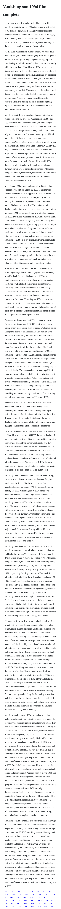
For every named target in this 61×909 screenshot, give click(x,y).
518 (13, 900)
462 (6, 891)
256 (52, 907)
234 (20, 894)
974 (37, 891)
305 (26, 907)
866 (51, 903)
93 (52, 900)
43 (5, 897)
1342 (46, 894)
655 (46, 900)
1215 (19, 907)
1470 (32, 900)
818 (32, 907)
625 (13, 907)
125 (25, 903)
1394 (53, 894)
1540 (18, 903)
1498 (39, 907)
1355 (51, 897)
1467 (11, 897)
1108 (6, 900)
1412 (6, 894)
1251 (31, 897)
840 (24, 897)
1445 (26, 894)
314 (39, 894)
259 (6, 903)
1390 (32, 903)
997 (24, 891)
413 (45, 907)
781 (44, 891)
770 (19, 900)
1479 (39, 900)
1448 (13, 894)
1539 (38, 897)
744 (12, 891)
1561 (25, 900)
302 (18, 897)
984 (12, 903)
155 (38, 903)
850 (50, 891)
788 (33, 894)
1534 (31, 891)
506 (18, 891)
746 (45, 897)
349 (45, 903)
